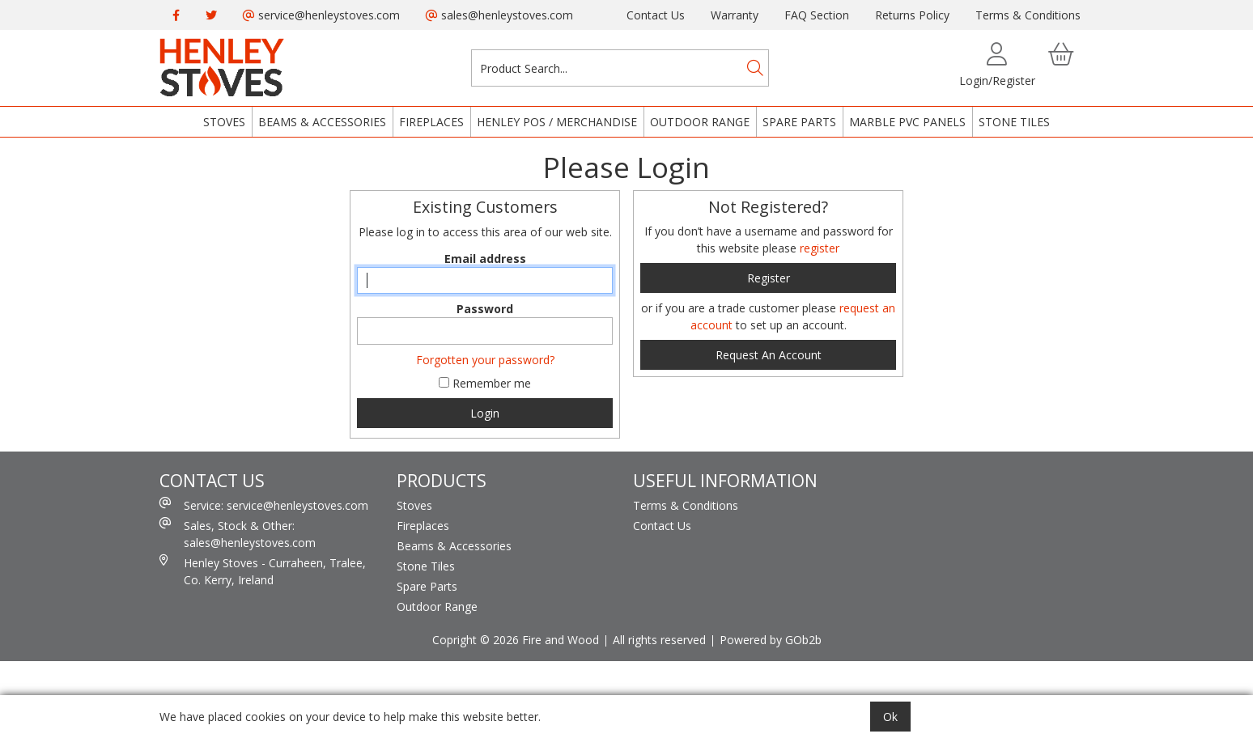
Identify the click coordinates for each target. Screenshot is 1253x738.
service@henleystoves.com (321, 15)
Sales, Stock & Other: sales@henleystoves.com (237, 533)
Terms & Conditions (1028, 15)
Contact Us (655, 15)
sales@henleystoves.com (499, 15)
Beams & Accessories (322, 121)
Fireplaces (431, 121)
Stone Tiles (1014, 121)
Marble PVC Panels (907, 121)
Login (484, 413)
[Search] (755, 68)
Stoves (224, 121)
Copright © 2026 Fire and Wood (515, 639)
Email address (485, 258)
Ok (890, 716)
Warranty (734, 15)
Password (485, 308)
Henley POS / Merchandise (557, 121)
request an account (769, 355)
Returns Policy (912, 15)
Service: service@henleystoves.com (263, 505)
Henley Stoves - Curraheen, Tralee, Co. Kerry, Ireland (262, 570)
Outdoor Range (700, 121)
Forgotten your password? (485, 359)
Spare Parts (799, 121)
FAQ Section (816, 15)
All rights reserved (659, 639)
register (819, 248)
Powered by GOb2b (771, 639)
